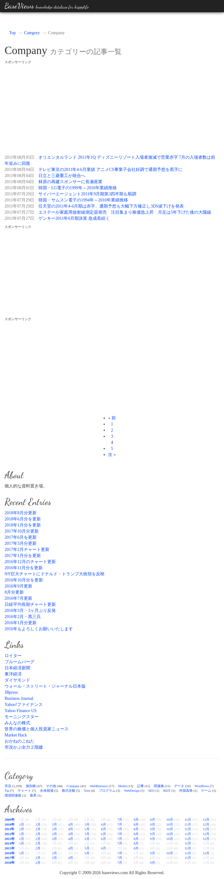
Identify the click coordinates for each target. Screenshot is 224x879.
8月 (136, 819)
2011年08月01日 (19, 188)
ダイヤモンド (17, 680)
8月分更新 (14, 592)
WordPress (201, 786)
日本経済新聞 (17, 668)
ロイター (13, 655)
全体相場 (46, 790)
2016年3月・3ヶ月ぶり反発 (30, 610)
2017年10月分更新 (22, 531)
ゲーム (206, 790)
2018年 (10, 862)
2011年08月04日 (19, 169)
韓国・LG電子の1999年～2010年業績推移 (77, 188)
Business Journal (19, 698)
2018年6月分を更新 (23, 519)
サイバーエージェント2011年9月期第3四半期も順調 (87, 194)
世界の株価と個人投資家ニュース (37, 729)
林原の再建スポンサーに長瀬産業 (70, 181)
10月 (169, 819)
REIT (166, 790)
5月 (87, 824)
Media (122, 786)
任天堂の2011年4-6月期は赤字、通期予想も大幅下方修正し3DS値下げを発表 (111, 206)
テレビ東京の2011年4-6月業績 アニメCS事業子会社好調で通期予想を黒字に (110, 169)
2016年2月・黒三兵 (23, 616)
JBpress (11, 692)
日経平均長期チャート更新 (30, 604)
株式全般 (68, 790)
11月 (188, 819)
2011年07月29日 (19, 194)
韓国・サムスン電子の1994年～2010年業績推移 (83, 200)
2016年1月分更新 (21, 622)
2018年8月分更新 (21, 513)
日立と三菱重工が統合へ (61, 175)
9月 (152, 819)
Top (12, 33)
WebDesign (132, 790)
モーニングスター (22, 716)
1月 (21, 824)
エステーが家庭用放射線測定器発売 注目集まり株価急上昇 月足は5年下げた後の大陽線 (124, 212)
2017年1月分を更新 (23, 555)
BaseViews (47, 6)
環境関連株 (13, 795)
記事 (140, 786)
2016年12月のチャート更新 (30, 561)
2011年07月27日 (19, 212)
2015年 (10, 848)
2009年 (10, 819)
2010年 (10, 824)
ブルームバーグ (19, 662)
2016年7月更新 (18, 598)
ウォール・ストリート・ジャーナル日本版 (45, 686)
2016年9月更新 (18, 586)
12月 (206, 819)
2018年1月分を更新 (23, 525)
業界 (33, 795)
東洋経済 (13, 674)
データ (179, 786)
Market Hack (16, 735)
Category (32, 33)
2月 (38, 824)
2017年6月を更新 (21, 537)
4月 (70, 824)
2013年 (10, 839)
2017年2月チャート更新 (27, 549)
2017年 (10, 857)
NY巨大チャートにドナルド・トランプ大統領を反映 (55, 574)
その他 (51, 786)
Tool (87, 790)
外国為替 (186, 790)
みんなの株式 (17, 723)
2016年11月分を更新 (24, 568)
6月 (103, 824)
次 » (112, 454)
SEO (151, 790)
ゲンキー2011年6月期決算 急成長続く (74, 218)
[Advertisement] (112, 107)
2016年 (10, 853)
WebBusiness (99, 786)
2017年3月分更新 (21, 543)
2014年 (10, 843)
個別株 (31, 786)
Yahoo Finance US (21, 710)
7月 (120, 819)
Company (73, 786)
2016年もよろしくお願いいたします (39, 629)
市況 (8, 786)
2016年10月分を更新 (24, 580)
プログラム (107, 790)
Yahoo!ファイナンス (24, 704)
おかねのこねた (19, 741)
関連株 (159, 786)
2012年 (10, 834)
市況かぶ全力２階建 (24, 747)
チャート (24, 790)
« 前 (112, 418)
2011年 (9, 829)
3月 (54, 824)
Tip (7, 790)
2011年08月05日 (19, 157)
